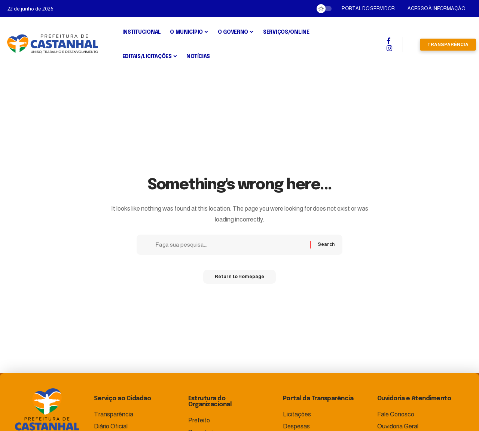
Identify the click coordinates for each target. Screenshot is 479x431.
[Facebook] (389, 41)
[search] (411, 44)
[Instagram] (389, 48)
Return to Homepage (239, 279)
